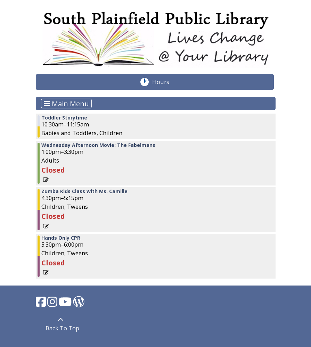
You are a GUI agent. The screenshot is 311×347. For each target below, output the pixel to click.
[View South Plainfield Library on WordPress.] (78, 304)
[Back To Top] (61, 324)
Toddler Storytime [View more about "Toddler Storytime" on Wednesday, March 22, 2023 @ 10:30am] (64, 117)
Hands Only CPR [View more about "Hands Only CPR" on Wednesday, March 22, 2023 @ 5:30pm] (60, 238)
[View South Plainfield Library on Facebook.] (41, 304)
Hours (164, 82)
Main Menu (66, 103)
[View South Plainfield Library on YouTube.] (66, 304)
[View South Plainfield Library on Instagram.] (53, 304)
